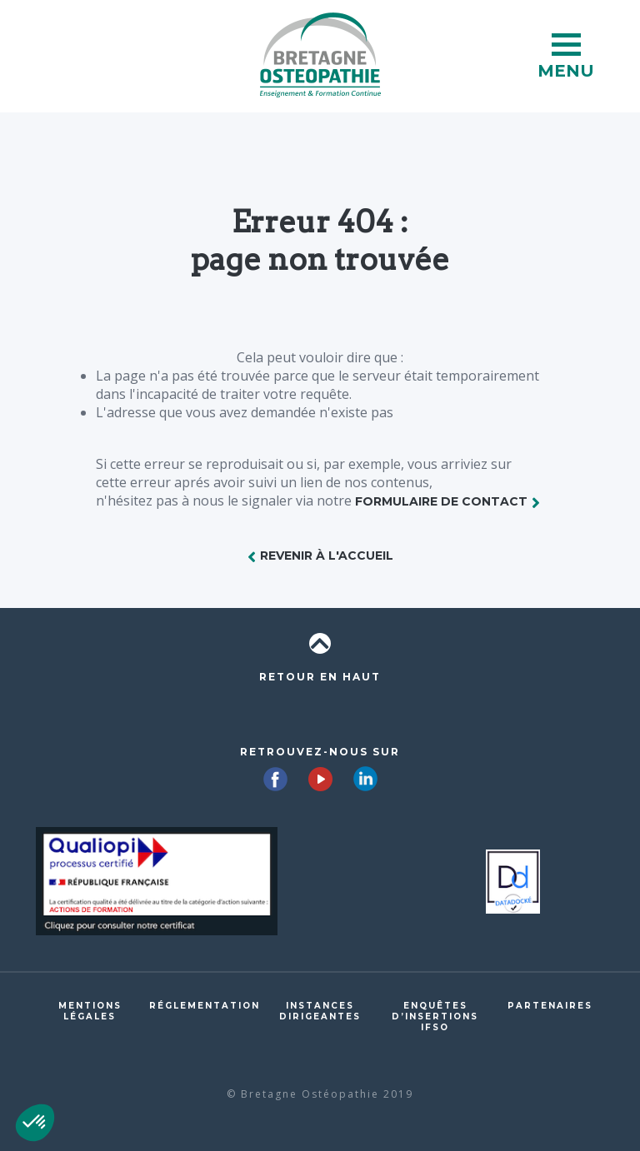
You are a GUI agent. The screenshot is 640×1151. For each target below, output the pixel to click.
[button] (35, 1123)
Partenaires (550, 1005)
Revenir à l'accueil (326, 555)
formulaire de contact (441, 501)
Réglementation (204, 1005)
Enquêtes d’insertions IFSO (435, 1016)
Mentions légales (90, 1011)
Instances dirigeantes (320, 1011)
